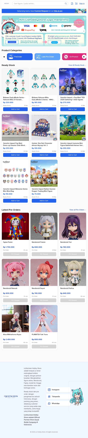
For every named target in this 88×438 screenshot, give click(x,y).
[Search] (65, 3)
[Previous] (4, 57)
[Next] (84, 57)
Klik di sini (58, 11)
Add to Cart (15, 109)
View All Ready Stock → (77, 65)
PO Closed (15, 254)
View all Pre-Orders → (78, 210)
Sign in (82, 3)
